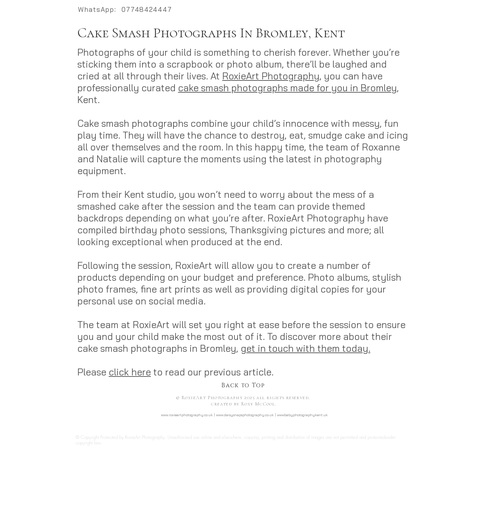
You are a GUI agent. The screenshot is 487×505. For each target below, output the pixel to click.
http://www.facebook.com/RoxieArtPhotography (244, 427)
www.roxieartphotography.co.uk (187, 415)
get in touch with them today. (305, 348)
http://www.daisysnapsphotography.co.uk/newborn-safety (346, 475)
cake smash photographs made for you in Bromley (287, 88)
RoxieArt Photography (270, 76)
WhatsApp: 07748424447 (125, 9)
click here (130, 372)
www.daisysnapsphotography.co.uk (245, 415)
